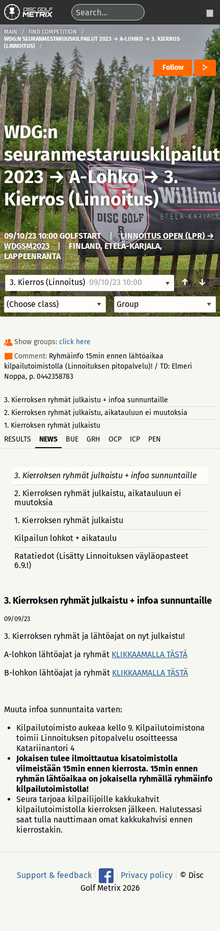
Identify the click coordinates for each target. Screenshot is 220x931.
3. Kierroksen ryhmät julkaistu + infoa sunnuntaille (86, 400)
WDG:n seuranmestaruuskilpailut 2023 (112, 154)
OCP (115, 439)
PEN (154, 439)
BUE (72, 439)
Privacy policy (147, 875)
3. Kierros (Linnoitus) (91, 188)
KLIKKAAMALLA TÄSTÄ (149, 654)
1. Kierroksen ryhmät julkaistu (52, 425)
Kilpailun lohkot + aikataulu (65, 538)
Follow (172, 67)
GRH (93, 439)
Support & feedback (54, 875)
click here (75, 342)
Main (10, 32)
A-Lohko (104, 177)
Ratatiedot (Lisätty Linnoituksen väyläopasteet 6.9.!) (101, 560)
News (48, 439)
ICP (135, 439)
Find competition (53, 32)
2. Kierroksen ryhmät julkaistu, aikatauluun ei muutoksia (95, 412)
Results (17, 439)
